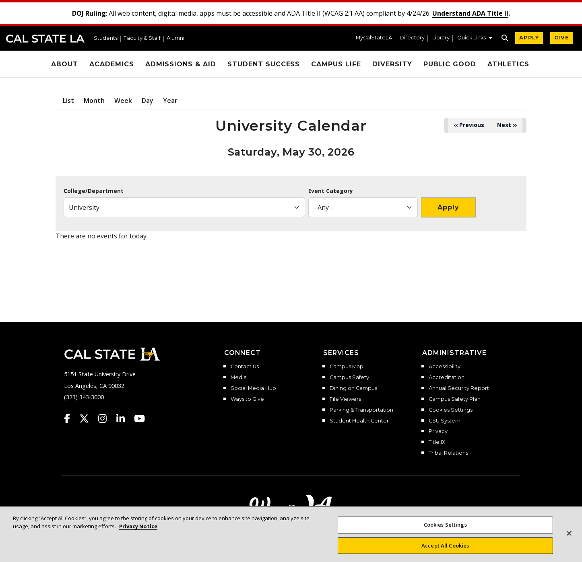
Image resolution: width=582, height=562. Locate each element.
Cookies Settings (451, 410)
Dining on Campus (353, 388)
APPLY (529, 38)
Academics (111, 64)
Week (123, 100)
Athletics (508, 64)
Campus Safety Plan (455, 399)
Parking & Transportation (361, 410)
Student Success (263, 64)
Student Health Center (359, 421)
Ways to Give (247, 399)
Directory (412, 38)
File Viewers (345, 399)
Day (147, 100)
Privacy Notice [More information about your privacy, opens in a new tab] (138, 537)
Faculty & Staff (142, 38)
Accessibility (444, 366)
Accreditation (446, 377)
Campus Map (346, 366)
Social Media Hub (253, 388)
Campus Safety (349, 377)
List (68, 100)
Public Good (450, 64)
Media (239, 377)
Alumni (175, 38)
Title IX (437, 442)
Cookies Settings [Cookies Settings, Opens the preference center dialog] (445, 535)
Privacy (438, 431)
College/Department (94, 191)
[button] (474, 38)
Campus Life (336, 64)
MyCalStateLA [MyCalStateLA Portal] (374, 38)
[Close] (569, 544)
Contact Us (245, 366)
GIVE (561, 38)
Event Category (330, 191)
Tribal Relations (448, 453)
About (64, 64)
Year (170, 100)
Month (94, 100)
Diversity (392, 64)
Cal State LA (45, 39)
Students (106, 38)
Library (441, 38)
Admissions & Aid (180, 64)
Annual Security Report (459, 388)
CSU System (444, 421)
